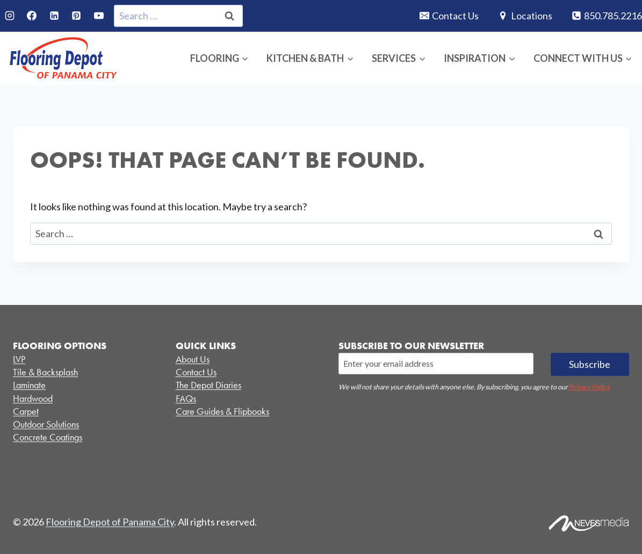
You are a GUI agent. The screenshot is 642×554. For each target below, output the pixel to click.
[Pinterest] (76, 15)
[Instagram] (9, 15)
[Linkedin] (54, 15)
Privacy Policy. (589, 387)
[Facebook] (31, 15)
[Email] (435, 363)
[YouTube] (99, 15)
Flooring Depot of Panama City (110, 522)
